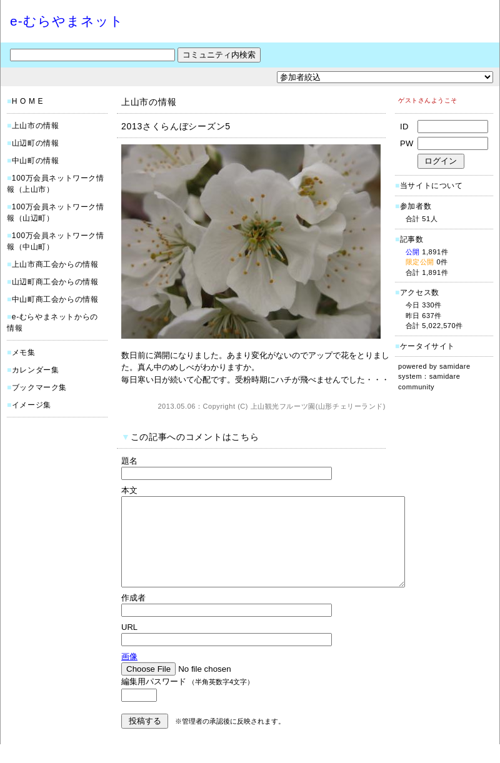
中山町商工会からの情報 (55, 299)
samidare (455, 366)
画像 (129, 675)
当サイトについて (431, 185)
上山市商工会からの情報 (55, 264)
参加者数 (413, 206)
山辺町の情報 (35, 143)
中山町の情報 (35, 160)
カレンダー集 (35, 370)
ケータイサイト (427, 346)
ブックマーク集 (39, 387)
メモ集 (24, 352)
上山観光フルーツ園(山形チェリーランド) (318, 406)
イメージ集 (31, 405)
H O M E (27, 101)
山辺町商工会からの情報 (55, 281)
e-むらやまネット (67, 21)
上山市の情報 (35, 125)
